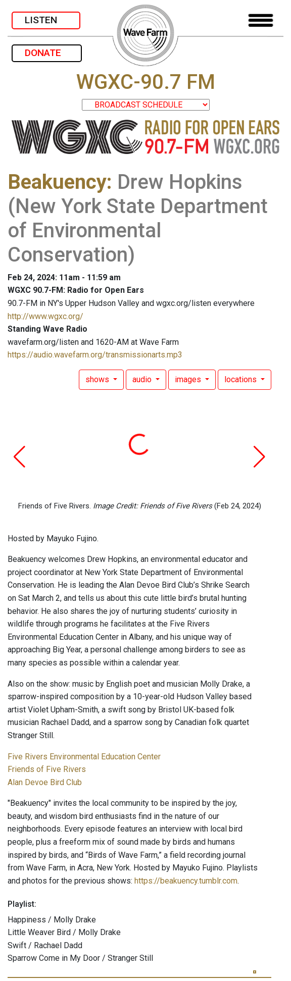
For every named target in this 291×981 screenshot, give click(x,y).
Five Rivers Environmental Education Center (84, 756)
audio (143, 379)
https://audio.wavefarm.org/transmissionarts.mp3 (95, 354)
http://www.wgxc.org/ (45, 316)
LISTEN (46, 20)
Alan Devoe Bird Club (45, 782)
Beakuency (57, 182)
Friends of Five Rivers (47, 769)
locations (241, 379)
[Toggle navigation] (260, 20)
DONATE (47, 53)
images (189, 379)
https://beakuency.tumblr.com (185, 881)
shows (98, 379)
